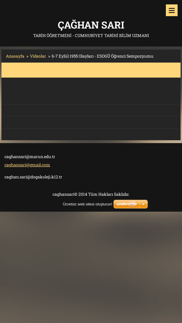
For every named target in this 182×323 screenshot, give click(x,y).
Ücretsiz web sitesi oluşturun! (87, 204)
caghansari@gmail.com (27, 165)
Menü (172, 10)
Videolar (38, 56)
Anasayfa (15, 56)
